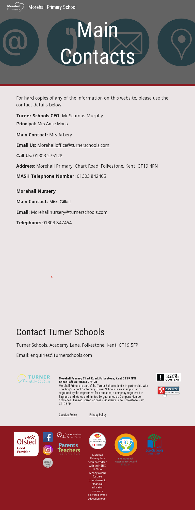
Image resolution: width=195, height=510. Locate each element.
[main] (97, 43)
